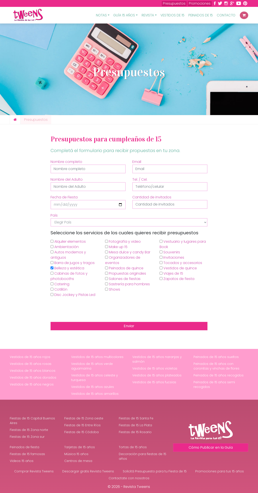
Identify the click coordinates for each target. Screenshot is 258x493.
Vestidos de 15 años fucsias (154, 382)
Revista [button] (148, 15)
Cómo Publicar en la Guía (211, 447)
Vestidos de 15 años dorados (33, 377)
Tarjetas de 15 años (79, 447)
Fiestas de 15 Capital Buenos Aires (32, 420)
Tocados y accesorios (181, 262)
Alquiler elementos (68, 241)
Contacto (226, 15)
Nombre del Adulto (67, 179)
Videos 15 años (21, 461)
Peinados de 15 (200, 15)
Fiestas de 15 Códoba (81, 432)
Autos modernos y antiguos (68, 255)
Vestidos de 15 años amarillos (95, 393)
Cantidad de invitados (151, 197)
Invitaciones (172, 257)
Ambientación (65, 246)
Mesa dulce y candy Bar (127, 252)
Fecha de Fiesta (64, 197)
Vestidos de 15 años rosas (30, 364)
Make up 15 (116, 246)
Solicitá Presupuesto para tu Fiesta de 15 (155, 471)
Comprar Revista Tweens (34, 471)
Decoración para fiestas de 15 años (142, 456)
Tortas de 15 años (133, 447)
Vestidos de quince (178, 268)
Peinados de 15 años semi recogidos (214, 384)
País (54, 215)
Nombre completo (66, 161)
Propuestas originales (125, 273)
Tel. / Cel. (139, 179)
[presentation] (84, 309)
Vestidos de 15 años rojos (30, 357)
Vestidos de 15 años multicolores (97, 357)
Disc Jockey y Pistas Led (73, 294)
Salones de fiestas (123, 278)
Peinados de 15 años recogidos (219, 375)
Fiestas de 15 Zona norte (29, 430)
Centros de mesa (78, 461)
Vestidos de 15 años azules (92, 387)
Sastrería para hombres (127, 284)
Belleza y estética (67, 268)
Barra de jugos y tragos (73, 262)
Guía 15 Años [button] (124, 15)
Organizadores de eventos (122, 260)
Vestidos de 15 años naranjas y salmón (157, 359)
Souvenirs (170, 252)
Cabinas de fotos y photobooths (69, 276)
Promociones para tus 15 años (219, 471)
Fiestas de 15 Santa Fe (136, 418)
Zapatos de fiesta (177, 278)
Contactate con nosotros (129, 478)
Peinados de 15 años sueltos (216, 357)
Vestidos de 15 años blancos (32, 370)
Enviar (129, 326)
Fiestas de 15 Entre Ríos (82, 425)
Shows (112, 289)
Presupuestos (174, 3)
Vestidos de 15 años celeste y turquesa (94, 377)
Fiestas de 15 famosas (27, 454)
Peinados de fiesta (24, 447)
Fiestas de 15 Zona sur (27, 436)
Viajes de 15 (171, 273)
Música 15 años (76, 454)
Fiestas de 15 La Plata (135, 425)
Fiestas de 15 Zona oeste (83, 418)
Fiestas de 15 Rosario (135, 432)
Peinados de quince (124, 268)
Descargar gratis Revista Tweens (88, 471)
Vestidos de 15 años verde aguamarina (92, 366)
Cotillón (59, 289)
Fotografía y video (123, 241)
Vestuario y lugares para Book (183, 244)
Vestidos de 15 (172, 15)
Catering (60, 284)
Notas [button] (101, 15)
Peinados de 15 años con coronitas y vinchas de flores (216, 366)
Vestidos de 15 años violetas (154, 368)
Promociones (200, 3)
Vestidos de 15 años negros (32, 384)
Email (136, 161)
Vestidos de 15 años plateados (157, 375)
